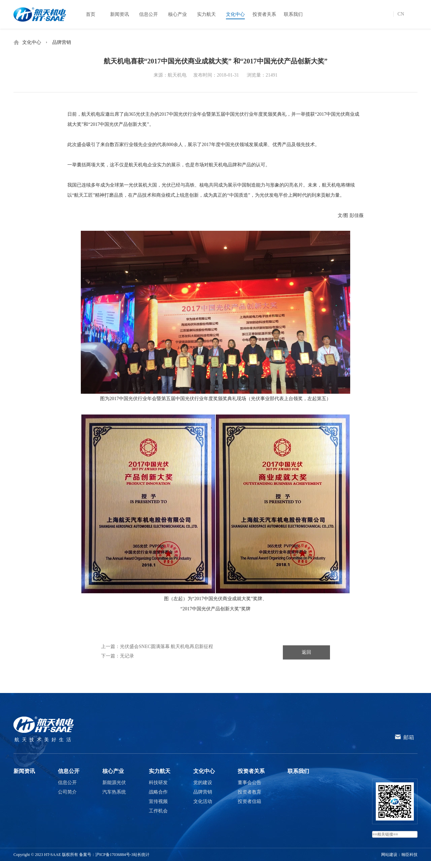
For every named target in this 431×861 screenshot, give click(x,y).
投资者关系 (251, 771)
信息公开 (68, 771)
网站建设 (389, 854)
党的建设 (202, 782)
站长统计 (141, 854)
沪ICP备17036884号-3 (114, 854)
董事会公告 (249, 782)
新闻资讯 (24, 771)
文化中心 (31, 42)
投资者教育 (249, 792)
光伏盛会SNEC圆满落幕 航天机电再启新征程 (166, 662)
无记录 (127, 672)
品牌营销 (61, 42)
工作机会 (158, 810)
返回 (306, 668)
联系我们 (298, 771)
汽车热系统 (114, 792)
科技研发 (158, 782)
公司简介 (67, 792)
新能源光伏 (114, 782)
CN (401, 14)
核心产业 (113, 771)
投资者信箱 (249, 801)
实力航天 (159, 771)
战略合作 (158, 792)
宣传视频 (158, 801)
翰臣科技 (409, 854)
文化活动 (202, 801)
